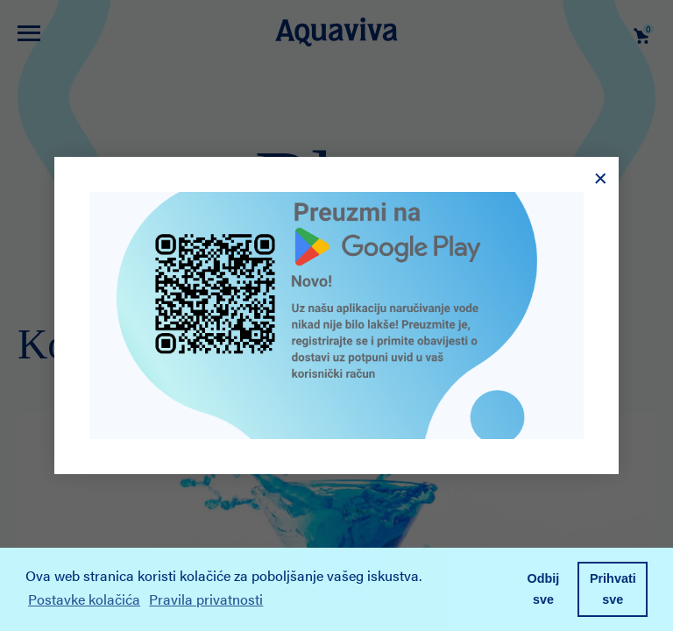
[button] (272, 602)
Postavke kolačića (84, 599)
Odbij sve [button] (544, 588)
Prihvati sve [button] (613, 588)
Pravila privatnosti (206, 599)
